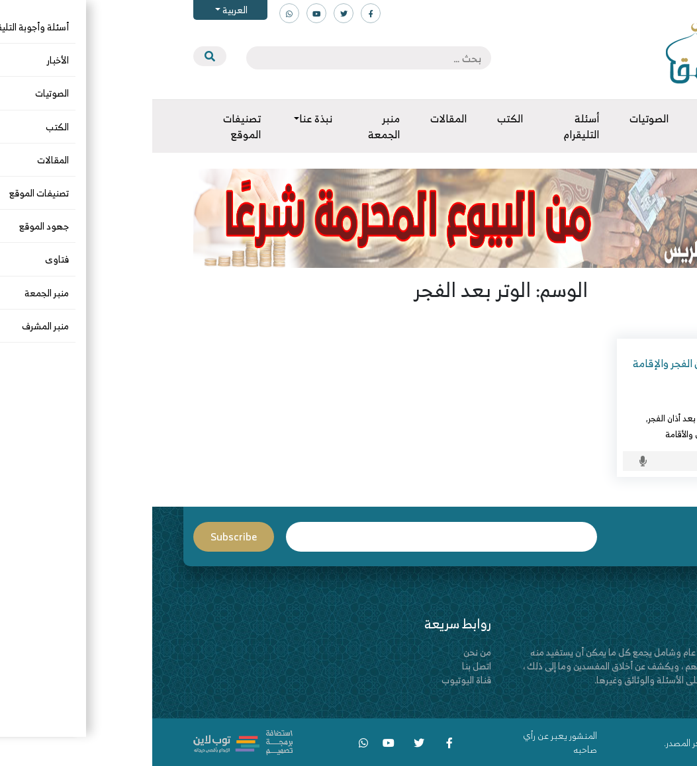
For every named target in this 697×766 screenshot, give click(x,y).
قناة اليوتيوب (314, 679)
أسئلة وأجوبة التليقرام (605, 418)
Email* (289, 537)
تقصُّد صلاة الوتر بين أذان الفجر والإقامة (562, 363)
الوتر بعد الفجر (618, 434)
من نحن (325, 652)
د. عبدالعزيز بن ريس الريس (597, 402)
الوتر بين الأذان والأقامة (551, 434)
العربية (81, 9)
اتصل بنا (324, 666)
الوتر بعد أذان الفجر (528, 418)
